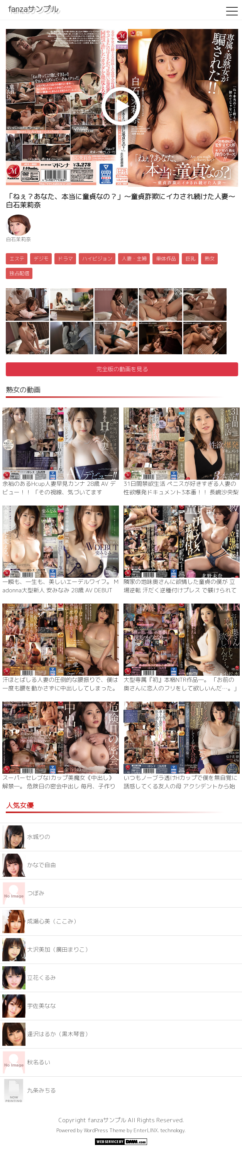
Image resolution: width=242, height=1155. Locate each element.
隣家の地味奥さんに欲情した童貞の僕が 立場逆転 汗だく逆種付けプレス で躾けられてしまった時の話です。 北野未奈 (180, 590)
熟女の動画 (23, 390)
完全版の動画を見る (122, 369)
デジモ (41, 258)
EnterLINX (146, 1130)
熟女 (210, 258)
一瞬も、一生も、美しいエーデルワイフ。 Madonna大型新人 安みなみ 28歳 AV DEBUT (60, 586)
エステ (16, 258)
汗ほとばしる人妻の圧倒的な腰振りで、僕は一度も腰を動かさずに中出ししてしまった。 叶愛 (60, 688)
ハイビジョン (97, 258)
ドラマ (65, 258)
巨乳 (190, 258)
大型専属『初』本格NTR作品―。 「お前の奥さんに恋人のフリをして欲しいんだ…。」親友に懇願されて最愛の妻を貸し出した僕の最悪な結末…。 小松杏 (181, 693)
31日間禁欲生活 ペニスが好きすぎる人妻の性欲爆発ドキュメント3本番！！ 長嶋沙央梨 (181, 488)
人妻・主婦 (134, 258)
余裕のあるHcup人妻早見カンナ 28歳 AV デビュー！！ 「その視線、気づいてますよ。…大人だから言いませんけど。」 (59, 492)
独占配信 (19, 273)
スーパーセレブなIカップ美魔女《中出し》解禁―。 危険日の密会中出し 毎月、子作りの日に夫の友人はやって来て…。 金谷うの (58, 786)
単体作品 (166, 258)
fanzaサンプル (33, 8)
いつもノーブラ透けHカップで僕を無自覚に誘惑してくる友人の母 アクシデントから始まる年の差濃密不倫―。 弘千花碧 (180, 786)
